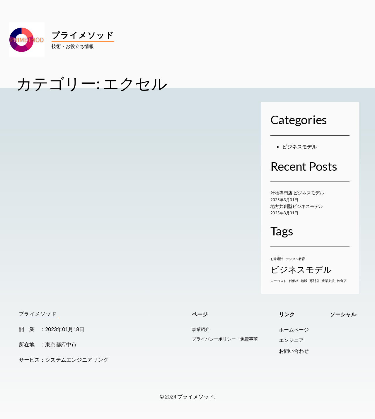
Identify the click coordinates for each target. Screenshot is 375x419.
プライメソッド (83, 35)
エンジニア (290, 340)
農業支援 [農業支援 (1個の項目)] (328, 281)
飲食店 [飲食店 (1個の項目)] (342, 281)
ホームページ (293, 329)
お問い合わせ (293, 351)
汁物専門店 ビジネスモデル (299, 192)
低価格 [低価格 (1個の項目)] (294, 281)
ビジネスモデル (300, 146)
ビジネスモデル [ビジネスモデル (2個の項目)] (301, 269)
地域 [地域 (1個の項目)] (304, 281)
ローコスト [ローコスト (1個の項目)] (278, 281)
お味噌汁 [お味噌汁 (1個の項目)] (276, 259)
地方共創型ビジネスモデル (298, 206)
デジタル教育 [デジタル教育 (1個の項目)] (295, 259)
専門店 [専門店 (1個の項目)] (314, 281)
